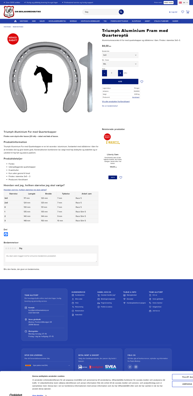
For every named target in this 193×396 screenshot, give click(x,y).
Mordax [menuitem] (73, 21)
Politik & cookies (104, 307)
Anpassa (172, 379)
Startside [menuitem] (15, 21)
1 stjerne (6, 248)
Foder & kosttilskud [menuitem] (119, 21)
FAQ (75, 303)
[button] (182, 12)
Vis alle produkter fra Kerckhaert (116, 101)
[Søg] (121, 11)
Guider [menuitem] (175, 21)
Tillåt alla (172, 373)
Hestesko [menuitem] (24, 21)
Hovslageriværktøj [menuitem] (57, 21)
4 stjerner (13, 248)
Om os (153, 295)
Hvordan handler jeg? (106, 295)
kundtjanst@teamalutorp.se (38, 310)
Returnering (77, 307)
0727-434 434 (33, 313)
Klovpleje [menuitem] (136, 21)
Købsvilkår (77, 315)
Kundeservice (78, 295)
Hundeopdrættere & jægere (134, 303)
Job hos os (154, 311)
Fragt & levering (104, 303)
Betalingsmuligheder (106, 299)
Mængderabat (130, 295)
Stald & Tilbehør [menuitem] (161, 21)
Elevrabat (128, 299)
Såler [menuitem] (42, 21)
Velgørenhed (155, 307)
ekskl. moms (168, 3)
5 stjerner (15, 248)
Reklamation (78, 311)
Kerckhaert (135, 97)
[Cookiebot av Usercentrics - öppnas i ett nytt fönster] (16, 391)
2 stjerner (8, 248)
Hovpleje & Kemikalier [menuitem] (90, 21)
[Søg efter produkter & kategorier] (103, 12)
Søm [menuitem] (34, 21)
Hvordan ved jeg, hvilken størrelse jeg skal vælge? (25, 190)
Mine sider (77, 299)
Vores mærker (155, 303)
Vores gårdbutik (156, 299)
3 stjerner (10, 248)
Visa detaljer (37, 391)
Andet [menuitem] (147, 21)
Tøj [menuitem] (105, 21)
